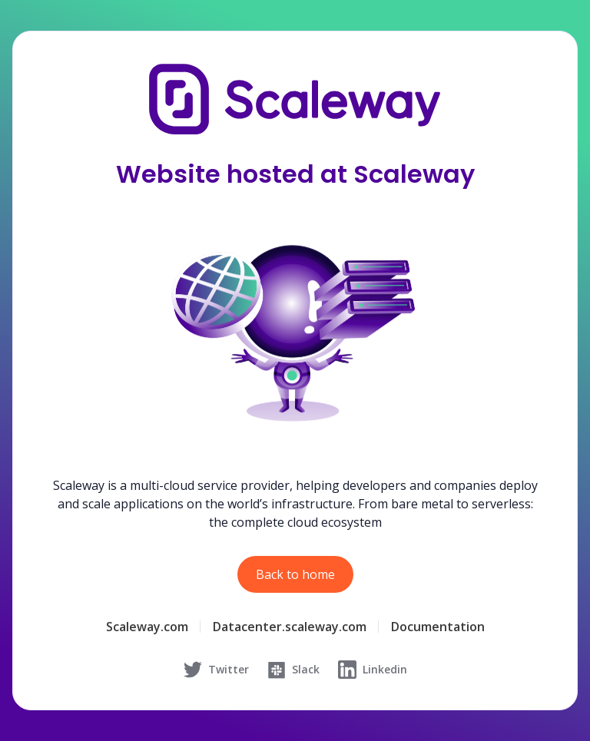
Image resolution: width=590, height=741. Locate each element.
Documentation (438, 626)
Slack (293, 669)
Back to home (295, 574)
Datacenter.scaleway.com (289, 626)
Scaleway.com (147, 626)
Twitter (216, 669)
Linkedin (372, 669)
